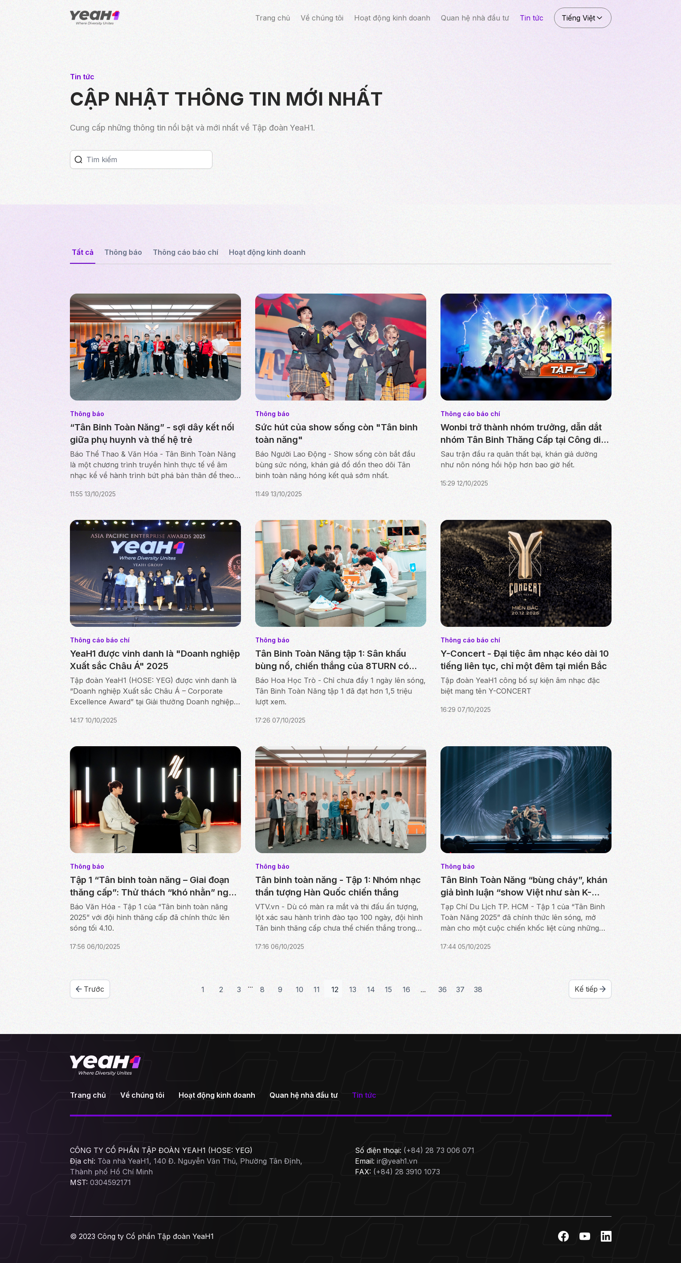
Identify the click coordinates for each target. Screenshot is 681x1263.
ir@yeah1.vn (397, 1161)
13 (352, 989)
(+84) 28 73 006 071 (439, 1150)
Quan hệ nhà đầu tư (475, 17)
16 (406, 989)
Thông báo (123, 252)
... (250, 985)
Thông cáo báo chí (185, 252)
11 (317, 989)
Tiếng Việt (583, 17)
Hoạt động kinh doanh (392, 17)
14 (371, 989)
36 (442, 989)
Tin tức (531, 17)
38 (478, 989)
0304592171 (110, 1182)
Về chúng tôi (322, 17)
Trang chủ (272, 17)
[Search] (149, 159)
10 (299, 989)
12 (334, 989)
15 (388, 989)
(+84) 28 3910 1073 (406, 1171)
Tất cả (83, 252)
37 (460, 989)
